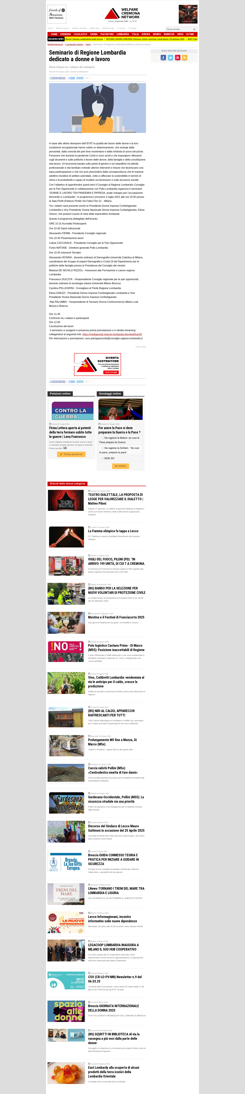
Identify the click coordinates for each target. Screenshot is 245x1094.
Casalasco (80, 34)
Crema (94, 34)
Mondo (157, 34)
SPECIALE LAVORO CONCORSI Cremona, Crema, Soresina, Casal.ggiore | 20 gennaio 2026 (148, 39)
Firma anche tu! (71, 454)
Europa (146, 34)
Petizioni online (60, 393)
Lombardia (123, 34)
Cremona (65, 34)
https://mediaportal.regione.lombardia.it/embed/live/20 (112, 334)
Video (180, 34)
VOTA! (120, 466)
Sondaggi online (110, 393)
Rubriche (169, 34)
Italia (135, 34)
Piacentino (107, 34)
